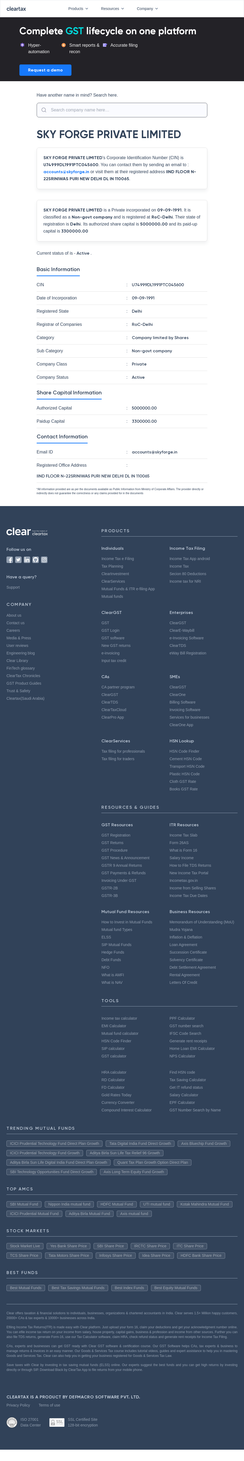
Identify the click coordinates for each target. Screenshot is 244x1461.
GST (105, 623)
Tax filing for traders (118, 759)
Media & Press (19, 638)
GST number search (187, 1032)
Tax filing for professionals (124, 751)
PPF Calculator (183, 1025)
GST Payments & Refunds (124, 873)
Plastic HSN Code (185, 774)
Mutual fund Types (117, 929)
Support (13, 587)
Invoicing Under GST (119, 880)
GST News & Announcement (126, 858)
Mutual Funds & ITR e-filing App (129, 589)
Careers (13, 630)
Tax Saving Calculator (189, 1086)
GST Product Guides (24, 683)
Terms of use (50, 1416)
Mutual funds (112, 596)
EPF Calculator (183, 1109)
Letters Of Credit (185, 989)
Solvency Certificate (188, 966)
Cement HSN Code (187, 759)
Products (76, 8)
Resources (112, 8)
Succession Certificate (190, 959)
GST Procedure (115, 850)
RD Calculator (113, 1086)
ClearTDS (178, 645)
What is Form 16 (184, 850)
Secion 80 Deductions (190, 574)
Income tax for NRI (186, 581)
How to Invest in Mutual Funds (128, 922)
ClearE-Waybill (183, 630)
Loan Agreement (185, 951)
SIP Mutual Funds (116, 945)
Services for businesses (190, 717)
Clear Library (17, 660)
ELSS (105, 937)
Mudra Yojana (182, 936)
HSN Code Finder (185, 751)
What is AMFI (112, 975)
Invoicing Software (186, 710)
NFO (105, 967)
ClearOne (178, 694)
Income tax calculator (121, 1025)
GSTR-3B (109, 895)
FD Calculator (113, 1094)
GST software (113, 638)
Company (147, 8)
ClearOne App (182, 725)
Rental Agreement (186, 981)
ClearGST (178, 623)
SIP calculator (113, 1055)
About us (14, 615)
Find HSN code (183, 1079)
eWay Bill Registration (189, 653)
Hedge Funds (113, 952)
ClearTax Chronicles (24, 676)
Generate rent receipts (191, 1047)
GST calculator (114, 1062)
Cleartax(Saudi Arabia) (26, 698)
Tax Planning (112, 566)
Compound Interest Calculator (129, 1116)
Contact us (16, 623)
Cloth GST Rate (184, 781)
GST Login (110, 630)
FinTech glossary (21, 668)
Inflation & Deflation (187, 943)
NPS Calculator (183, 1062)
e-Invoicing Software (188, 638)
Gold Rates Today (117, 1101)
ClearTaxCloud (114, 710)
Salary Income (182, 858)
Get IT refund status (188, 1094)
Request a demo (45, 70)
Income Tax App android (191, 559)
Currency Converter (118, 1109)
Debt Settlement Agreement (196, 974)
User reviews (17, 645)
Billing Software (183, 702)
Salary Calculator (185, 1101)
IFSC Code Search (186, 1040)
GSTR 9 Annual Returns (121, 865)
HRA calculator (114, 1079)
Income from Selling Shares (194, 888)
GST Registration (116, 835)
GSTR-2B (109, 888)
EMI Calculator (114, 1032)
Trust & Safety (18, 691)
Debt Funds (111, 960)
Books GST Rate (184, 789)
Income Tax (180, 566)
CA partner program (119, 687)
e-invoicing (111, 653)
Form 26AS (179, 843)
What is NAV (112, 982)
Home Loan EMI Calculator (193, 1055)
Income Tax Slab (184, 835)
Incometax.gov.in (185, 880)
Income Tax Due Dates (190, 895)
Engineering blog (21, 653)
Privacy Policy (18, 1416)
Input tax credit (115, 660)
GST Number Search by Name (196, 1116)
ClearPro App (113, 717)
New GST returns (116, 645)
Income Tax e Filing (118, 559)
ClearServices (113, 581)
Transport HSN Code (188, 766)
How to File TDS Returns (191, 865)
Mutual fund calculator (121, 1040)
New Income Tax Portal (190, 873)
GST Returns (112, 843)
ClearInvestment (116, 574)
